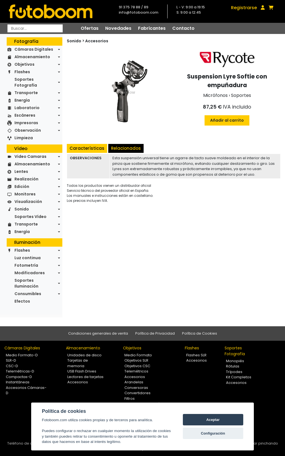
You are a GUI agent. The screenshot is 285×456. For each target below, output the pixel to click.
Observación (27, 130)
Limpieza (23, 138)
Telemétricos (136, 371)
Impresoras (26, 123)
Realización (26, 179)
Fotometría (26, 265)
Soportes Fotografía (25, 82)
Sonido (21, 209)
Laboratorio (27, 108)
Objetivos (24, 64)
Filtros (129, 398)
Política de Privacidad (155, 333)
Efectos (22, 301)
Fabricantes (152, 28)
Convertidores (137, 393)
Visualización (28, 201)
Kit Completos (238, 377)
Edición (21, 186)
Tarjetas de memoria (77, 363)
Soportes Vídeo (30, 216)
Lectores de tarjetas (85, 376)
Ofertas (90, 28)
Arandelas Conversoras (136, 384)
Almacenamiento (32, 57)
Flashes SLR (196, 355)
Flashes (22, 72)
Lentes (21, 171)
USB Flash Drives (81, 371)
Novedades (118, 28)
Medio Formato (138, 355)
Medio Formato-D (22, 355)
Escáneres (24, 115)
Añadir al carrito (227, 120)
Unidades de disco (84, 355)
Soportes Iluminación (26, 283)
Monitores (25, 194)
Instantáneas (18, 382)
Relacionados (126, 148)
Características (87, 148)
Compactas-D (19, 376)
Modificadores (29, 273)
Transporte (26, 92)
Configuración (213, 433)
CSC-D (12, 366)
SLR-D (11, 360)
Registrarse (244, 7)
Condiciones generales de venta (98, 333)
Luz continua (27, 258)
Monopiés (235, 361)
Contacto (183, 28)
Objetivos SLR (136, 360)
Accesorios (96, 41)
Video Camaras (30, 156)
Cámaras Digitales (33, 49)
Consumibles (27, 293)
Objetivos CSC (137, 366)
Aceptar (213, 420)
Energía (22, 100)
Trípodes (234, 371)
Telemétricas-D (20, 371)
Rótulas (232, 366)
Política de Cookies (199, 333)
